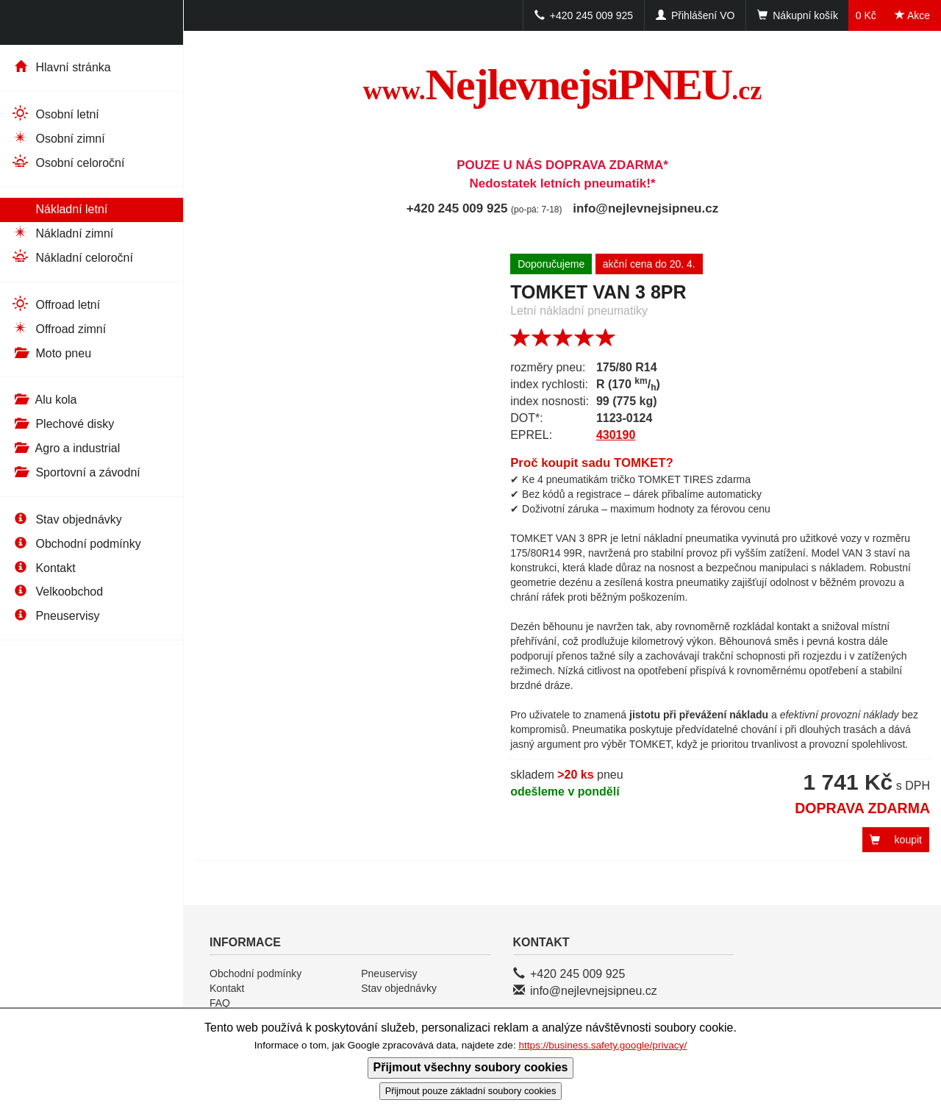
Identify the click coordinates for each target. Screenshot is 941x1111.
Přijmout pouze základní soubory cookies (471, 1090)
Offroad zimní (58, 328)
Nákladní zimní (62, 233)
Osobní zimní (58, 138)
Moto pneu (51, 353)
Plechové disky (62, 424)
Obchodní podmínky (76, 543)
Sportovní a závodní (75, 472)
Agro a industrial (65, 448)
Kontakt (43, 568)
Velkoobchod (57, 591)
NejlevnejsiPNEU (562, 84)
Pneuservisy (55, 616)
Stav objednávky (66, 519)
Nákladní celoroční (72, 257)
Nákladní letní (59, 208)
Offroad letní (55, 304)
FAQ (220, 1003)
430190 (615, 435)
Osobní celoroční (67, 162)
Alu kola (43, 399)
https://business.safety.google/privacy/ (602, 1045)
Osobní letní (55, 114)
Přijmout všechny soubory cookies (470, 1067)
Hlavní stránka (61, 67)
